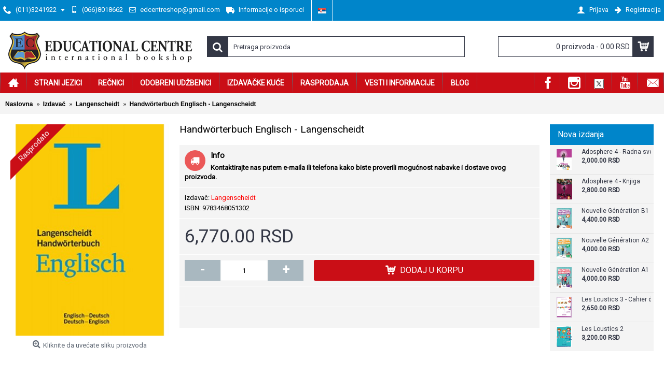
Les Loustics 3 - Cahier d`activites (616, 299)
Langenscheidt (233, 197)
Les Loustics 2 (603, 329)
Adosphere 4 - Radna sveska (616, 152)
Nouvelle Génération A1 (615, 270)
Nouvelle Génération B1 (615, 211)
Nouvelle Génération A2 (615, 240)
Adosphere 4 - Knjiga (611, 181)
